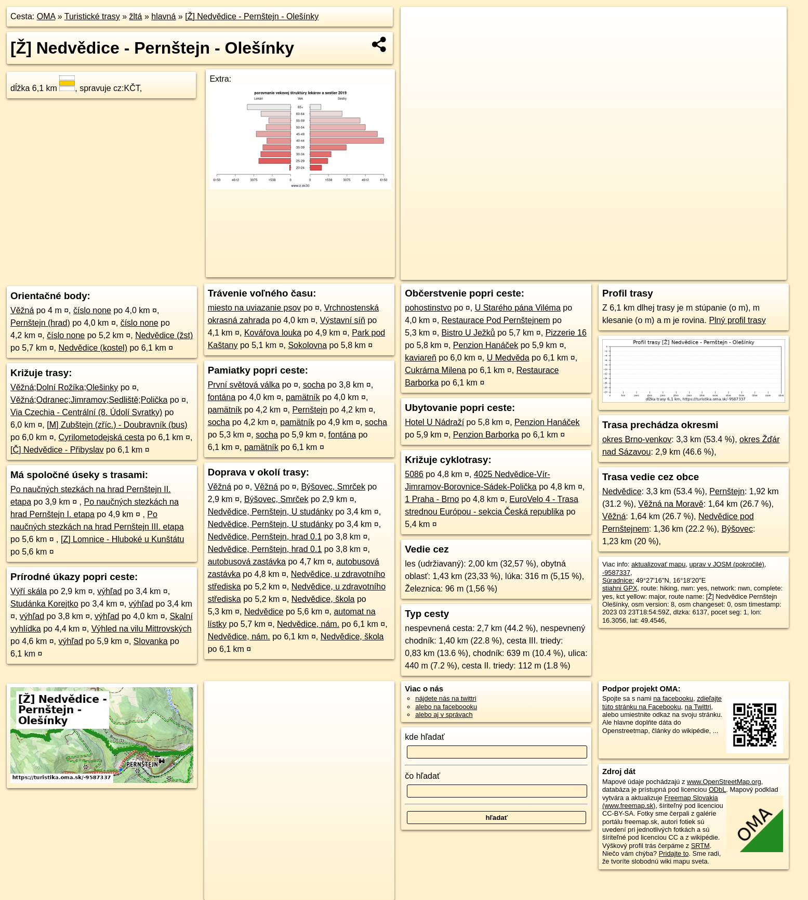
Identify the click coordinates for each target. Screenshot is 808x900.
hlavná (163, 16)
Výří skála (28, 591)
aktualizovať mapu (658, 564)
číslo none (92, 310)
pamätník (303, 397)
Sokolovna (307, 345)
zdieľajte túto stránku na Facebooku (662, 702)
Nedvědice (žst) (164, 335)
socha (314, 384)
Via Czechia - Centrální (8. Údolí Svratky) (86, 412)
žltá (135, 16)
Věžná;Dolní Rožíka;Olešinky (64, 387)
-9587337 (616, 572)
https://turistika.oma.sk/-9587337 (739, 272)
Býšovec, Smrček (333, 486)
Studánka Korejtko (44, 603)
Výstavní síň (342, 320)
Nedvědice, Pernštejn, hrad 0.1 (265, 536)
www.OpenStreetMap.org (724, 782)
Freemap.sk (660, 272)
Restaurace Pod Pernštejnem (496, 320)
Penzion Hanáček (485, 345)
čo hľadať (422, 776)
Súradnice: (618, 580)
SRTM (700, 846)
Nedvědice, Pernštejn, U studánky (270, 511)
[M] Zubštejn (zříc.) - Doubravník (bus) (117, 424)
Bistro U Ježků (468, 332)
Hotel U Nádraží (434, 422)
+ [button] (418, 24)
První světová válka (244, 384)
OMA (46, 16)
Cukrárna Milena (435, 370)
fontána (221, 397)
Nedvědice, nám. (308, 624)
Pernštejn (309, 409)
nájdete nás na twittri (445, 698)
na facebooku (673, 698)
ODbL (717, 789)
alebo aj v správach (443, 714)
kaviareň (420, 357)
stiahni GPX (620, 588)
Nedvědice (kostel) (93, 347)
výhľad (109, 591)
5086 (414, 474)
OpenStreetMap (606, 272)
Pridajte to (674, 853)
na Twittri (698, 707)
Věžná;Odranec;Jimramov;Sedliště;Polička (88, 399)
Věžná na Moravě (670, 503)
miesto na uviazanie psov (254, 307)
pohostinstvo (428, 307)
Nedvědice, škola (323, 599)
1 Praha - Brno (432, 499)
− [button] (418, 40)
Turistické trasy (92, 16)
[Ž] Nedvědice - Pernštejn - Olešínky (252, 16)
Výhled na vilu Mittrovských (141, 628)
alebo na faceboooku (446, 707)
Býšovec (736, 528)
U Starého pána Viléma (518, 307)
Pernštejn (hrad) (40, 322)
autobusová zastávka (247, 561)
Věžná (22, 310)
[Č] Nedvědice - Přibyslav (57, 449)
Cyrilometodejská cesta (101, 437)
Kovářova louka (272, 332)
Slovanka (151, 641)
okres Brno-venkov (636, 439)
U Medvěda (508, 357)
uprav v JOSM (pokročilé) (726, 564)
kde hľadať (425, 736)
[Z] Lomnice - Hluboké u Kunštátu (122, 539)
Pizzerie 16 (566, 332)
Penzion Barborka (486, 434)
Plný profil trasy (737, 320)
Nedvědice (264, 611)
